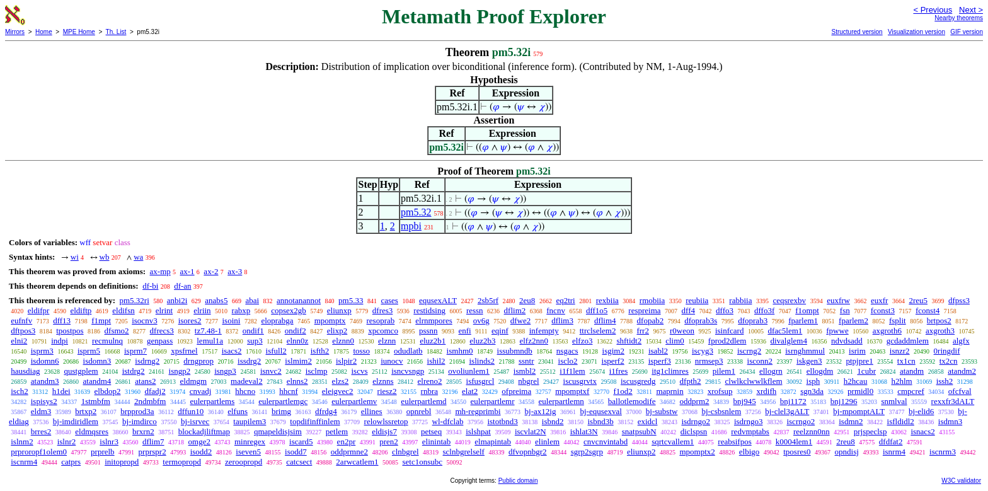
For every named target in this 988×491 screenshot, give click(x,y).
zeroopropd (243, 461)
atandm (912, 371)
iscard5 (301, 441)
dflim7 (153, 441)
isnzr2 (900, 350)
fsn (845, 310)
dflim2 (515, 310)
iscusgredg (638, 381)
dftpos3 (23, 330)
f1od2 (622, 391)
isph (813, 381)
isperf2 (613, 361)
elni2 (19, 340)
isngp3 (225, 371)
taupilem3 (249, 421)
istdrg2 (133, 371)
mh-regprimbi (477, 411)
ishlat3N (584, 431)
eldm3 (41, 411)
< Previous (932, 9)
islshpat (478, 431)
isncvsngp (407, 371)
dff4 (688, 310)
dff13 (62, 320)
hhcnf (288, 391)
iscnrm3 (942, 451)
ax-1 (187, 271)
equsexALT (438, 300)
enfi (465, 330)
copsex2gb (288, 310)
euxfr (879, 300)
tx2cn (948, 361)
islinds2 (482, 361)
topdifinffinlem (315, 421)
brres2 (41, 431)
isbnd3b (601, 421)
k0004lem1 (794, 441)
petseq (431, 431)
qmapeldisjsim (278, 431)
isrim (857, 350)
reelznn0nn (811, 431)
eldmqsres (91, 431)
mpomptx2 (697, 451)
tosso (361, 350)
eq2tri (565, 300)
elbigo (749, 451)
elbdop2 (108, 391)
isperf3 (659, 361)
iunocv (392, 361)
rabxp (241, 310)
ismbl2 (525, 371)
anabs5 (216, 300)
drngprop (198, 361)
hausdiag (25, 371)
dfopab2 (650, 320)
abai (252, 300)
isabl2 (658, 350)
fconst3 (883, 310)
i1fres (618, 371)
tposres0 (796, 451)
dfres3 (382, 310)
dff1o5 (596, 310)
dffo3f (764, 310)
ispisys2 (44, 401)
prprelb (103, 451)
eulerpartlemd (423, 401)
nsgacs (567, 350)
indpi (59, 340)
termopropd (182, 461)
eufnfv (21, 320)
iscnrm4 (24, 461)
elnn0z (298, 340)
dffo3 (724, 310)
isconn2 (760, 361)
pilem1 (724, 371)
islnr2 (66, 441)
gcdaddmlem (908, 340)
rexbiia (607, 300)
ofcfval (960, 391)
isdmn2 (851, 421)
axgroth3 (940, 330)
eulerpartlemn (561, 401)
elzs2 (340, 381)
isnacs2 (922, 431)
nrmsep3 (709, 361)
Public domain (518, 480)
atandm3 (45, 381)
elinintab (436, 441)
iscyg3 (702, 350)
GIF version (966, 31)
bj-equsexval (600, 411)
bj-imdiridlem (75, 421)
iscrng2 (749, 350)
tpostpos (69, 330)
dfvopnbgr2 (527, 451)
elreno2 (430, 381)
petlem (337, 431)
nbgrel (528, 381)
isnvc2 (271, 371)
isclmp (317, 371)
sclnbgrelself (464, 451)
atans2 (145, 381)
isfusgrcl (480, 381)
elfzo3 (582, 340)
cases (389, 300)
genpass (160, 340)
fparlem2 (853, 320)
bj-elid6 (921, 411)
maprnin (669, 391)
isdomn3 (97, 361)
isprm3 (42, 350)
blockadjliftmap (204, 431)
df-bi (150, 286)
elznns (382, 381)
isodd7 (296, 451)
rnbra (429, 391)
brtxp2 (85, 411)
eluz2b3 (482, 340)
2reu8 (845, 441)
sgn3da (812, 391)
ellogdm (820, 371)
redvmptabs (750, 431)
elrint (164, 310)
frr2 (642, 330)
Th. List (116, 31)
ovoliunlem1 (469, 371)
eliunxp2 (641, 451)
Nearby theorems (958, 17)
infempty (544, 330)
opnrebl (419, 411)
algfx (961, 340)
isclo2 (568, 361)
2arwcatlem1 (357, 461)
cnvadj (201, 391)
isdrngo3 (748, 421)
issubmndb (514, 350)
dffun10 (191, 411)
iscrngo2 (800, 421)
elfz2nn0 (533, 340)
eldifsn (123, 310)
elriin (201, 310)
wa (138, 257)
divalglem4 (788, 340)
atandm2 (962, 371)
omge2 (199, 441)
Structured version (856, 31)
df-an (182, 286)
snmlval (894, 401)
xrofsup (720, 391)
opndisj (847, 451)
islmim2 (298, 361)
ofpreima (516, 391)
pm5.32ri (134, 300)
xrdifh (766, 391)
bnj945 (744, 401)
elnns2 (297, 381)
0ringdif (947, 350)
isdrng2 (147, 361)
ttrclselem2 (598, 330)
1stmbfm (95, 401)
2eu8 (527, 300)
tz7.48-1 (208, 330)
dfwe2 (520, 320)
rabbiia (740, 300)
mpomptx (330, 320)
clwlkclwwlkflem (754, 381)
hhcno (245, 391)
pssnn (428, 330)
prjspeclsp (870, 431)
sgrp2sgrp (587, 451)
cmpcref (910, 391)
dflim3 (562, 320)
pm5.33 (350, 300)
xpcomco (383, 330)
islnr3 (109, 441)
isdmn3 (950, 421)
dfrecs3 (162, 330)
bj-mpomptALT (859, 411)
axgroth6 (887, 330)
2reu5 (918, 300)
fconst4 (927, 310)
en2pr (346, 441)
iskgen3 (809, 361)
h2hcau (856, 381)
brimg (281, 411)
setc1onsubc (423, 461)
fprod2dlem (727, 340)
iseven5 (248, 451)
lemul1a (210, 340)
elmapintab (492, 441)
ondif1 (253, 330)
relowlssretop (386, 421)
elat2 (470, 391)
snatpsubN (639, 431)
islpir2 (346, 361)
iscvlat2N (530, 431)
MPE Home (79, 31)
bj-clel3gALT (787, 411)
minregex (249, 441)
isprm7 (135, 350)
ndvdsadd (847, 340)
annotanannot (299, 300)
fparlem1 (803, 320)
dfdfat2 (891, 441)
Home (43, 31)
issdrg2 (249, 361)
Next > (971, 9)
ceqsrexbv (789, 300)
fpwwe (837, 330)
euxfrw (838, 300)
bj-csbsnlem (721, 411)
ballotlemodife (632, 401)
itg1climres (670, 371)
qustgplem (81, 371)
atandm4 (97, 381)
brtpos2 (939, 320)
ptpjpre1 (859, 361)
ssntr (526, 361)
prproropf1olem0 (39, 451)
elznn (387, 340)
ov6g (481, 320)
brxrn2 (143, 431)
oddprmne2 (349, 451)
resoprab (381, 320)
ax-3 (234, 271)
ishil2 (436, 361)
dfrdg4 (326, 411)
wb (105, 257)
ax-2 (211, 271)
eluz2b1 (432, 340)
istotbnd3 (502, 421)
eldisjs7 (384, 431)
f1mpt (101, 320)
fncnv (555, 310)
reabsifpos (734, 441)
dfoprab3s (700, 320)
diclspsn (694, 431)
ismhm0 (460, 350)
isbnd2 (553, 421)
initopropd (122, 461)
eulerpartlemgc (282, 401)
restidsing (429, 310)
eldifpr (39, 310)
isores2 (190, 320)
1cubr (866, 371)
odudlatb (408, 350)
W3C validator (961, 480)
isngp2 (180, 371)
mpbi (411, 226)
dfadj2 (154, 391)
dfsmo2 (117, 330)
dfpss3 (959, 300)
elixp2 (337, 330)
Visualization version (916, 31)
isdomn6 (45, 361)
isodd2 (201, 451)
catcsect (299, 461)
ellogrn (771, 371)
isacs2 (232, 350)
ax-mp (160, 271)
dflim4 (605, 320)
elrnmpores (433, 320)
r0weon (682, 330)
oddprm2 (694, 401)
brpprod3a (137, 411)
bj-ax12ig (540, 411)
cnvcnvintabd (605, 441)
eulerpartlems (212, 401)
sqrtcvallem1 (673, 441)
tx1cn (906, 361)
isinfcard (729, 330)
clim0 (674, 340)
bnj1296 (844, 401)
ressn (474, 310)
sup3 (255, 340)
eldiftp (80, 310)
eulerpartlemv (354, 401)
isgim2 (613, 350)
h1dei (61, 391)
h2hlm (901, 381)
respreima (644, 310)
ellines (371, 411)
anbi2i (177, 300)
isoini (231, 320)
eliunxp (339, 310)
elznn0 (343, 340)
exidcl (648, 421)
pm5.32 (416, 212)
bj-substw (662, 411)
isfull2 (276, 350)
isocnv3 (144, 320)
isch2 (19, 391)
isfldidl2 (900, 421)
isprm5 (89, 350)
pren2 (388, 441)
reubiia (697, 300)
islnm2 (22, 441)
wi (75, 257)
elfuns (237, 411)
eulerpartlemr (493, 401)
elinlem (547, 441)
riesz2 (387, 391)
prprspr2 (152, 451)
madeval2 (247, 381)
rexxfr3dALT (953, 401)
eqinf (499, 330)
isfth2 (320, 350)
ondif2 (295, 330)
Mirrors (15, 31)
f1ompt (807, 310)
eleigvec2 (337, 391)
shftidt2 (628, 340)
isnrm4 (894, 451)
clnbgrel (405, 451)
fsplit (897, 320)
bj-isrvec (195, 421)
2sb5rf (488, 300)
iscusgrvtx (580, 381)
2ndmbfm (150, 401)
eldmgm (193, 381)
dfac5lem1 (784, 330)
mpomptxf (572, 391)
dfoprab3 (752, 320)
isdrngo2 (695, 421)
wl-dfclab (448, 421)
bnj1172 (793, 401)
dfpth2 (690, 381)
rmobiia (652, 300)
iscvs (360, 371)
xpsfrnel (184, 350)
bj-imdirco (139, 421)
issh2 (944, 381)
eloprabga (277, 320)
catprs (71, 461)
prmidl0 (860, 391)
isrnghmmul (805, 350)
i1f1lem (572, 371)
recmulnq (107, 340)
